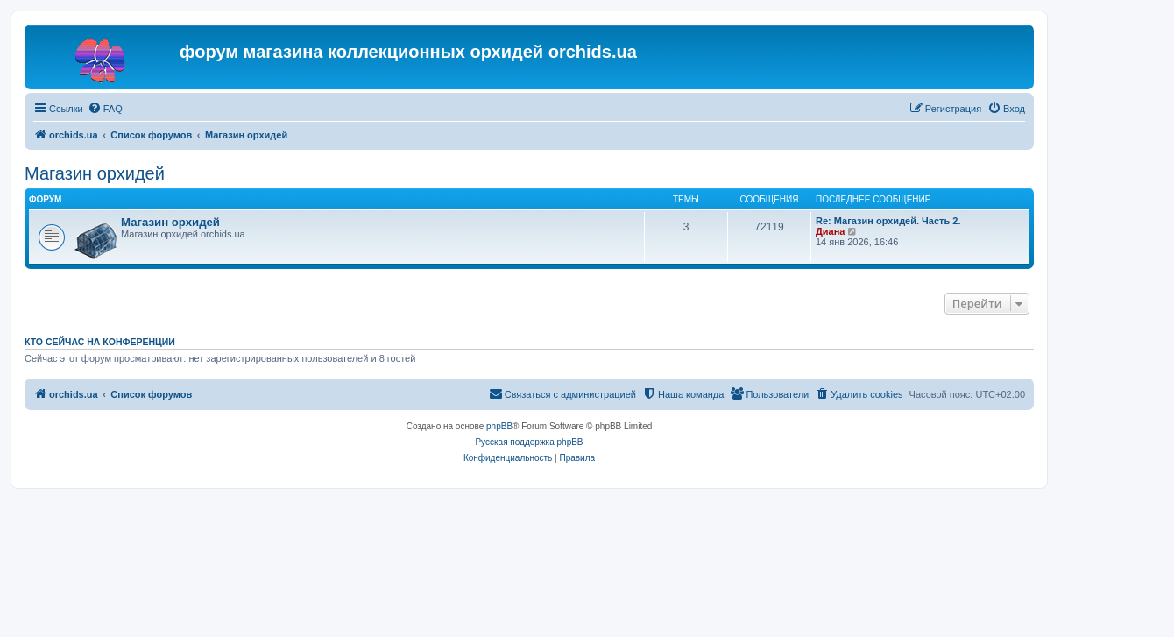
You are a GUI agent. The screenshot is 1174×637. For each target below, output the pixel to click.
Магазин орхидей (95, 173)
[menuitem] (105, 108)
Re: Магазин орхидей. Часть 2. (888, 221)
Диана (830, 231)
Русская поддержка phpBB (529, 442)
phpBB (499, 426)
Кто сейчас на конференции (100, 341)
